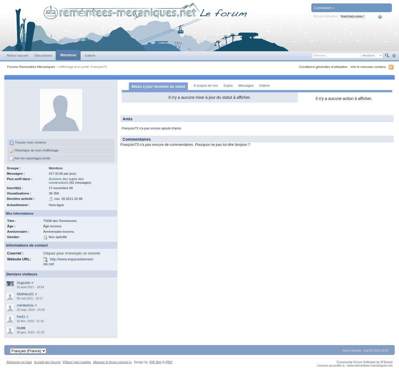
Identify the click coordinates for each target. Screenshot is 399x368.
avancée (394, 56)
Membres (68, 55)
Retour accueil (17, 55)
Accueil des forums (47, 362)
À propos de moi (206, 85)
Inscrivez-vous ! (353, 16)
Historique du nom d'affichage (33, 150)
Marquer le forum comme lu (112, 362)
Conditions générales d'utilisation (323, 67)
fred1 (21, 316)
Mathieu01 (25, 294)
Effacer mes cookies (77, 362)
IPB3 (168, 362)
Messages (245, 85)
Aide (384, 16)
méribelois (25, 305)
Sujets (228, 85)
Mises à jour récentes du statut (158, 86)
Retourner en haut (19, 362)
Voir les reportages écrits (30, 158)
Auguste (23, 283)
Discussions (43, 55)
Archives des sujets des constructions (66, 180)
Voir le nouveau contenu (368, 67)
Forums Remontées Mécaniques (31, 67)
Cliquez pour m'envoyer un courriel (71, 253)
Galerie (90, 55)
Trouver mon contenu (27, 142)
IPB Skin (155, 362)
